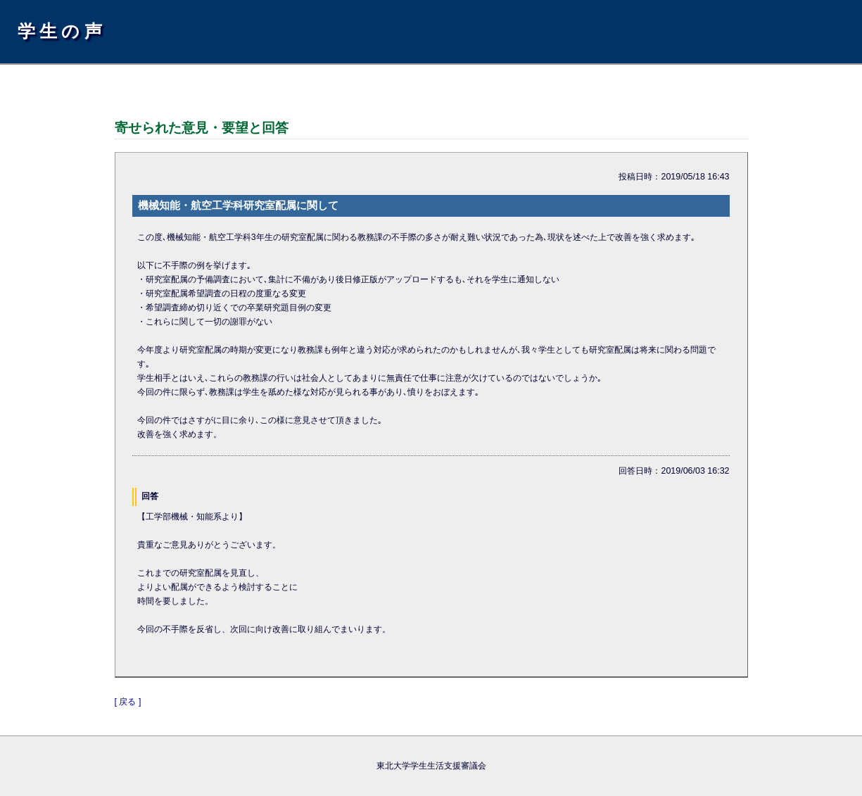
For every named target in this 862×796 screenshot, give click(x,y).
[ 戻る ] (128, 702)
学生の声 (62, 31)
